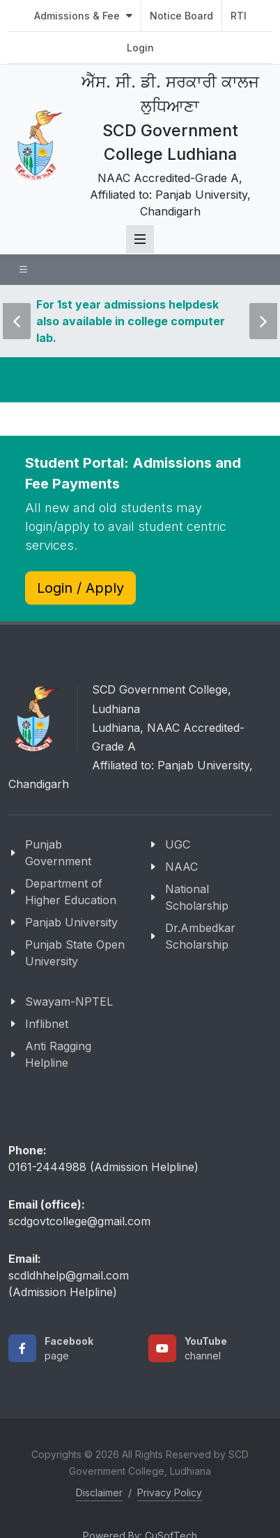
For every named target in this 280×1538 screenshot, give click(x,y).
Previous (17, 311)
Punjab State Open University (75, 953)
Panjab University (71, 922)
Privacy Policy (169, 1492)
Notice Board (181, 16)
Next (261, 311)
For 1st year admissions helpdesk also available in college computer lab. (130, 321)
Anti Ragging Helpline (58, 1054)
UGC (177, 844)
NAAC (181, 867)
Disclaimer (99, 1492)
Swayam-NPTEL (69, 1001)
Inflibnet (46, 1024)
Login (140, 48)
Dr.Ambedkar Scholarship (200, 936)
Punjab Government (58, 852)
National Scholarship (196, 897)
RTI (239, 16)
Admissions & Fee (83, 15)
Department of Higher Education (70, 891)
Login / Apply (80, 588)
